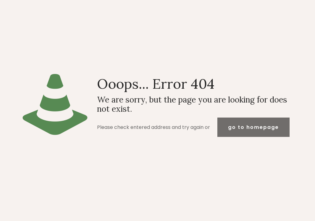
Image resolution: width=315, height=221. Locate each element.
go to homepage (253, 127)
